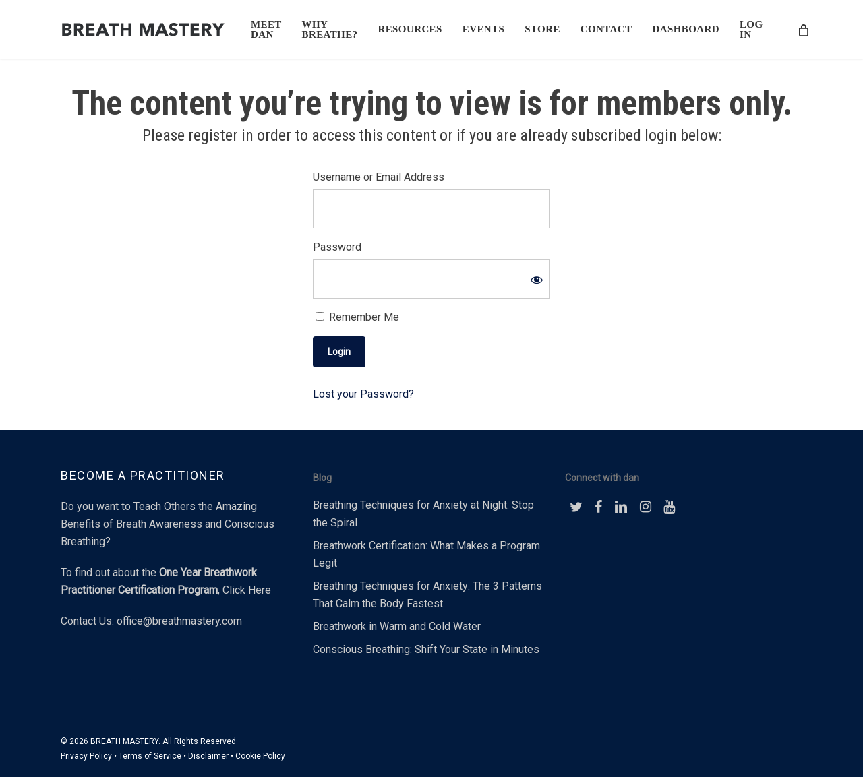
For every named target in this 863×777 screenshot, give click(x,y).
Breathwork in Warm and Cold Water (397, 626)
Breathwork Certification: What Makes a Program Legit (426, 554)
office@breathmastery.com (179, 621)
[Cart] (803, 29)
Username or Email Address (378, 176)
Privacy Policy (86, 756)
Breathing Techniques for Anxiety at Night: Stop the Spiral (423, 514)
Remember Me (357, 317)
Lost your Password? (363, 393)
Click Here (246, 590)
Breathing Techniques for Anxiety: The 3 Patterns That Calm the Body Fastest (427, 595)
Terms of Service (150, 756)
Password (337, 247)
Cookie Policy (260, 756)
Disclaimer (208, 756)
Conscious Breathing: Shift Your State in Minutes (426, 649)
